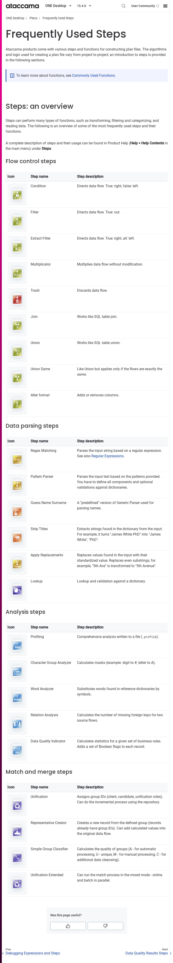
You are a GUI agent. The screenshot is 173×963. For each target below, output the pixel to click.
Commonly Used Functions (93, 75)
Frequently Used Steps (58, 18)
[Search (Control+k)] (123, 6)
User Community (145, 6)
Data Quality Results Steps (146, 953)
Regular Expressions (107, 456)
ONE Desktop (15, 18)
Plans (33, 18)
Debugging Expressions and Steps (33, 953)
